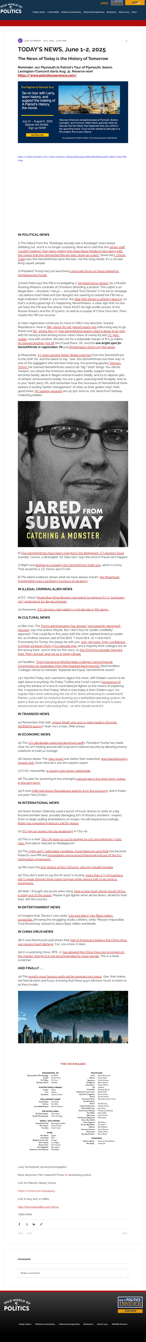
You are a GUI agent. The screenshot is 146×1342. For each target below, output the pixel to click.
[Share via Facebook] (19, 1224)
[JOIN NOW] (130, 1311)
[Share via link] (41, 1224)
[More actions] (126, 40)
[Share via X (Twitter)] (26, 1224)
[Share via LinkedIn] (33, 1224)
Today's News (25, 1214)
